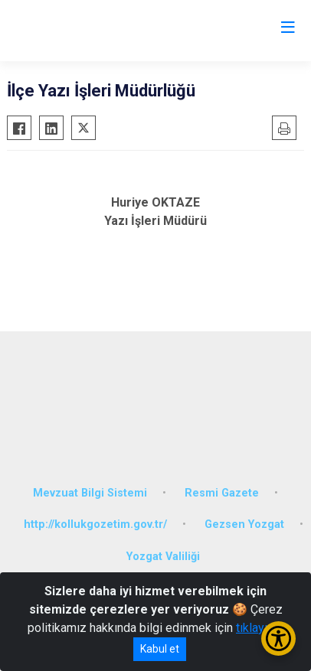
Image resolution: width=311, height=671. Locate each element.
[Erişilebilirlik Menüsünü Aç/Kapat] (278, 638)
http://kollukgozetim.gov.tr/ (95, 524)
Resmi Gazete (222, 493)
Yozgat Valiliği (163, 556)
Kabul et (159, 649)
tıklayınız (259, 628)
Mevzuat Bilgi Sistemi (90, 493)
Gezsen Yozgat (244, 524)
